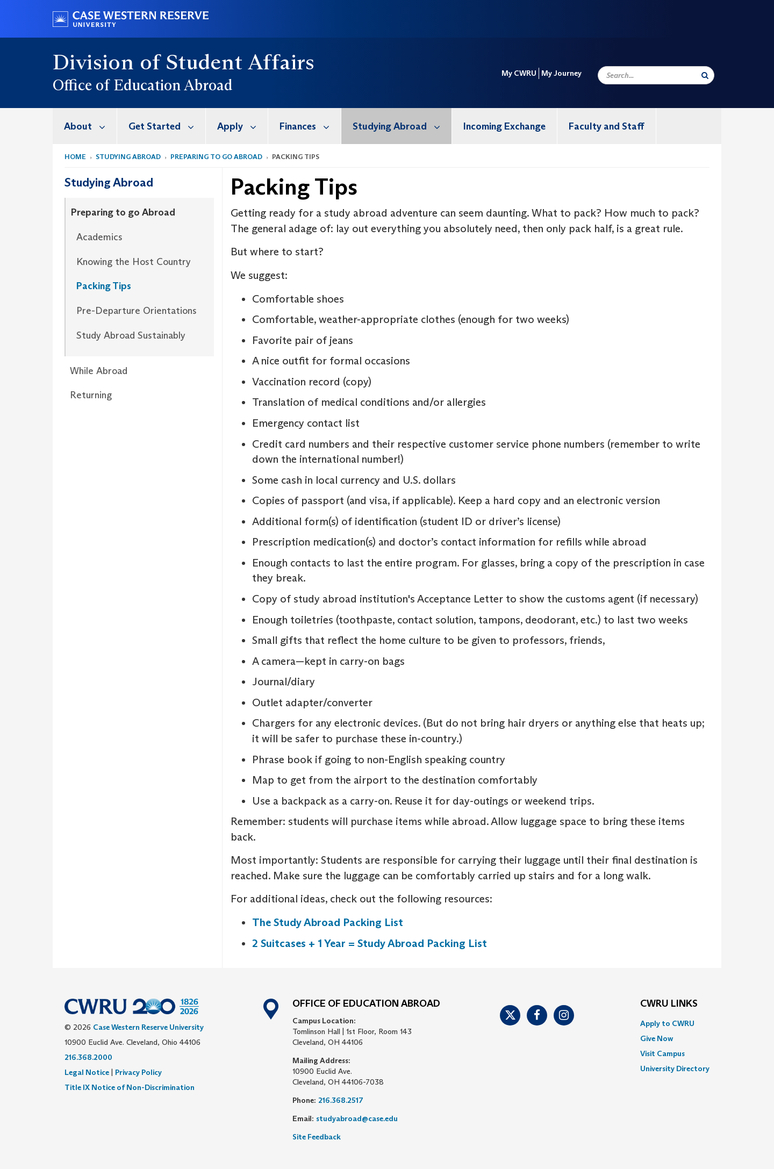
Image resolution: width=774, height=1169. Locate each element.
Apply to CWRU (667, 1023)
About (90, 126)
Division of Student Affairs (184, 61)
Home (75, 157)
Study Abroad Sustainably (130, 335)
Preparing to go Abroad (216, 157)
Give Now (656, 1038)
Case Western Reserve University (148, 1027)
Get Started (166, 126)
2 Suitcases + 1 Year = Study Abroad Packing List (369, 943)
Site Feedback (316, 1137)
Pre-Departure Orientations (136, 311)
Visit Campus (662, 1053)
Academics (99, 237)
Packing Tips (103, 286)
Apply (242, 126)
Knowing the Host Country (133, 262)
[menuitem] (85, 126)
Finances (310, 126)
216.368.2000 (88, 1057)
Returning (91, 395)
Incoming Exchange (504, 126)
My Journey (561, 73)
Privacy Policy (138, 1072)
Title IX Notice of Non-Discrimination (129, 1087)
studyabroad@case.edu (357, 1118)
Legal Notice (86, 1072)
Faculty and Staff (606, 126)
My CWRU (518, 73)
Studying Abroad (402, 126)
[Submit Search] (704, 75)
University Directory (675, 1068)
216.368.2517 (340, 1100)
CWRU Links (669, 1004)
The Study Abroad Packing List (327, 922)
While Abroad (98, 371)
